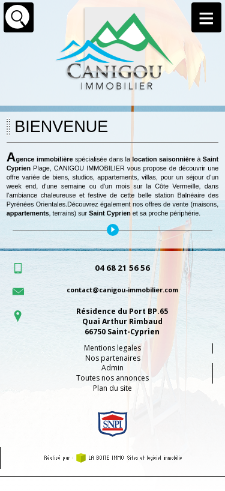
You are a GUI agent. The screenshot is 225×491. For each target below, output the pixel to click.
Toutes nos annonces (112, 378)
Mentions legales (112, 348)
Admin (112, 368)
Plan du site (112, 388)
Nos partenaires (112, 358)
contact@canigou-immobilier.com (122, 289)
